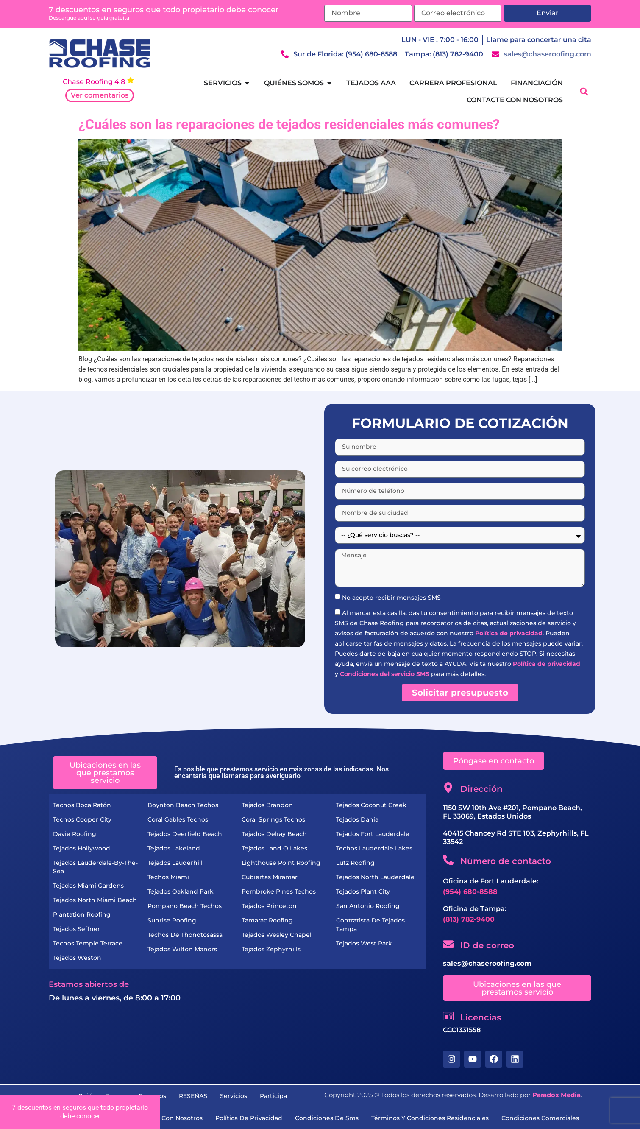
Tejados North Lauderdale (375, 877)
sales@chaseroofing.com (487, 963)
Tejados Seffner (76, 929)
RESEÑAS (193, 1096)
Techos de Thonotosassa (185, 935)
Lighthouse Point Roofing (281, 862)
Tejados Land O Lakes (274, 848)
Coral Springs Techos (273, 819)
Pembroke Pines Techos (279, 891)
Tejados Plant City (363, 891)
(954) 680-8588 (470, 892)
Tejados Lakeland (173, 848)
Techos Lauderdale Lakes (374, 848)
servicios (233, 1096)
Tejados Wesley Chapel (277, 935)
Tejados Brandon (267, 805)
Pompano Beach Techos (184, 906)
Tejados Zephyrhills (271, 949)
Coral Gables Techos (177, 819)
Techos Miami (168, 877)
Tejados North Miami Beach (95, 900)
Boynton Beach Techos (182, 805)
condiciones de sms (327, 1118)
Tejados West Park (364, 943)
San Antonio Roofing (368, 906)
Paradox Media (556, 1095)
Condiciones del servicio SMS (384, 674)
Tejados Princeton (269, 906)
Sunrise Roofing (171, 920)
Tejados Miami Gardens (88, 885)
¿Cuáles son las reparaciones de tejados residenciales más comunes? (289, 124)
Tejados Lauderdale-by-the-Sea (95, 867)
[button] (583, 91)
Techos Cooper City (82, 819)
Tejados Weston (77, 957)
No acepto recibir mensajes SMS (391, 597)
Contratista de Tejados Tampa (370, 925)
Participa (273, 1096)
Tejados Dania (357, 819)
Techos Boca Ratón (82, 805)
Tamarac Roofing (267, 920)
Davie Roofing (74, 834)
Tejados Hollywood (81, 848)
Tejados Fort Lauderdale (372, 834)
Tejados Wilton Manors (182, 949)
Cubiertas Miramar (270, 877)
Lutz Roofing (355, 862)
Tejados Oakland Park (180, 891)
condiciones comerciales (540, 1118)
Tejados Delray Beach (274, 834)
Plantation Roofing (82, 914)
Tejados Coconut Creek (371, 805)
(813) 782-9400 (469, 919)
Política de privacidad (509, 633)
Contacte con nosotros (167, 1118)
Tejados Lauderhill (175, 862)
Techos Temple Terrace (87, 943)
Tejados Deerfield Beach (184, 834)
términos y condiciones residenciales (430, 1118)
